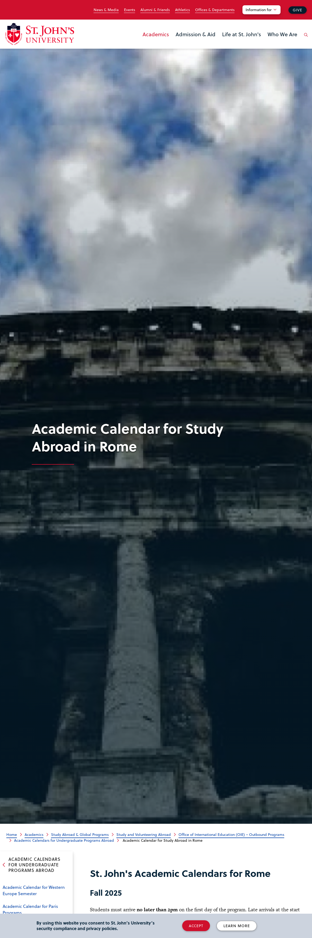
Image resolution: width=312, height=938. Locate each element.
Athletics (182, 9)
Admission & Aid (195, 34)
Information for (259, 9)
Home (11, 834)
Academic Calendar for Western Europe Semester (34, 890)
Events (129, 9)
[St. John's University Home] (39, 34)
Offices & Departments (215, 9)
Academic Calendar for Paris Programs (30, 909)
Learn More (236, 925)
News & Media (106, 9)
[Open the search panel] (305, 39)
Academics (156, 34)
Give (297, 10)
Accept (196, 925)
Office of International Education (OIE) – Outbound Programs (231, 834)
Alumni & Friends (155, 9)
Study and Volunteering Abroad (143, 834)
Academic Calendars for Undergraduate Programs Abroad (64, 840)
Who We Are (282, 34)
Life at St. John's (241, 34)
